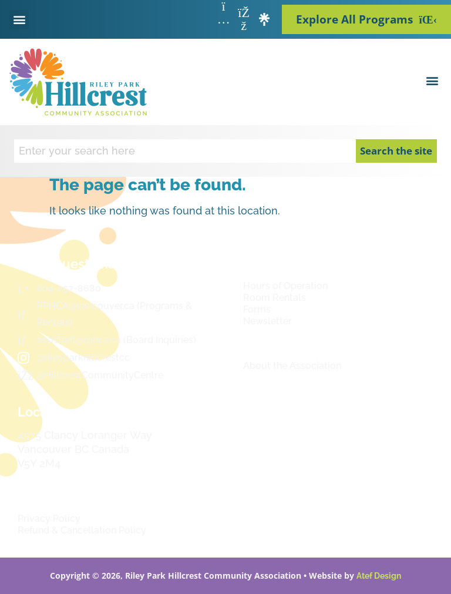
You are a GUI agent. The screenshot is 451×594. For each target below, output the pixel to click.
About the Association (292, 365)
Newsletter (267, 321)
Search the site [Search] (396, 150)
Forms (257, 309)
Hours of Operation (285, 285)
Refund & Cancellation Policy (82, 530)
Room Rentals (274, 297)
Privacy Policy (49, 518)
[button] (19, 19)
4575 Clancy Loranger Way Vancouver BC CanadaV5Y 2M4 (85, 449)
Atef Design (378, 575)
